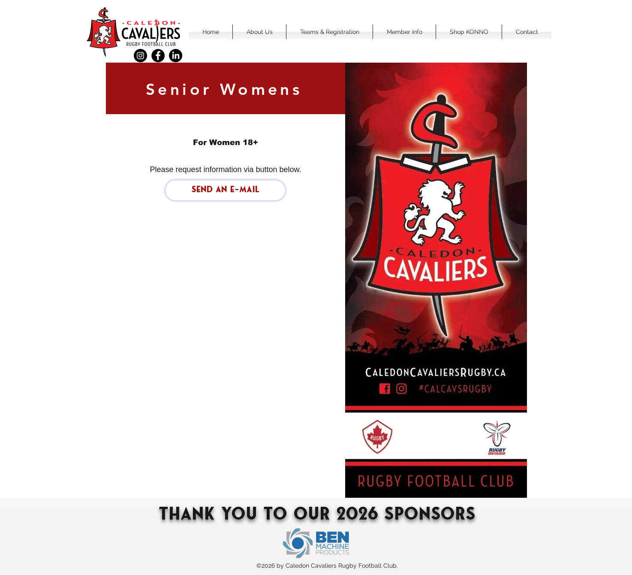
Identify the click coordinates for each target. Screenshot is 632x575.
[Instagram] (140, 55)
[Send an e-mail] (225, 190)
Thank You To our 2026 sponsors (317, 515)
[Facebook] (158, 55)
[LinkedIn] (175, 55)
